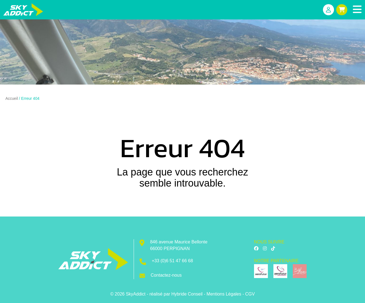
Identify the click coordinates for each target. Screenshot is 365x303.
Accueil (12, 98)
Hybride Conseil (187, 294)
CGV (250, 294)
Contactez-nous (166, 275)
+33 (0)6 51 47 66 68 (172, 260)
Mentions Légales (223, 294)
